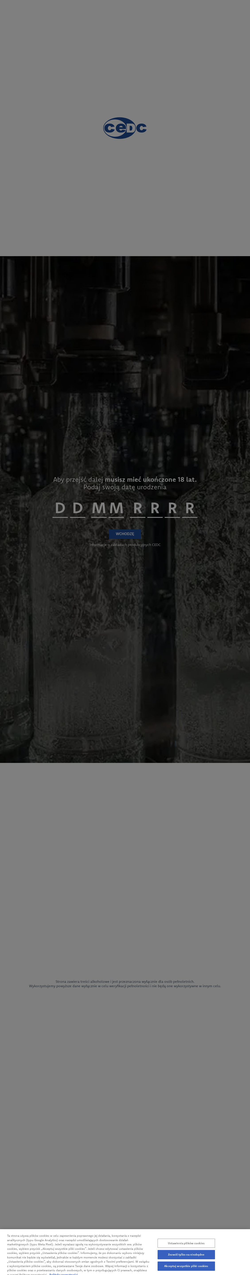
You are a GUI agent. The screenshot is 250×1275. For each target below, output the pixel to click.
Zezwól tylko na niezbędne (186, 1260)
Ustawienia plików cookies (186, 1248)
